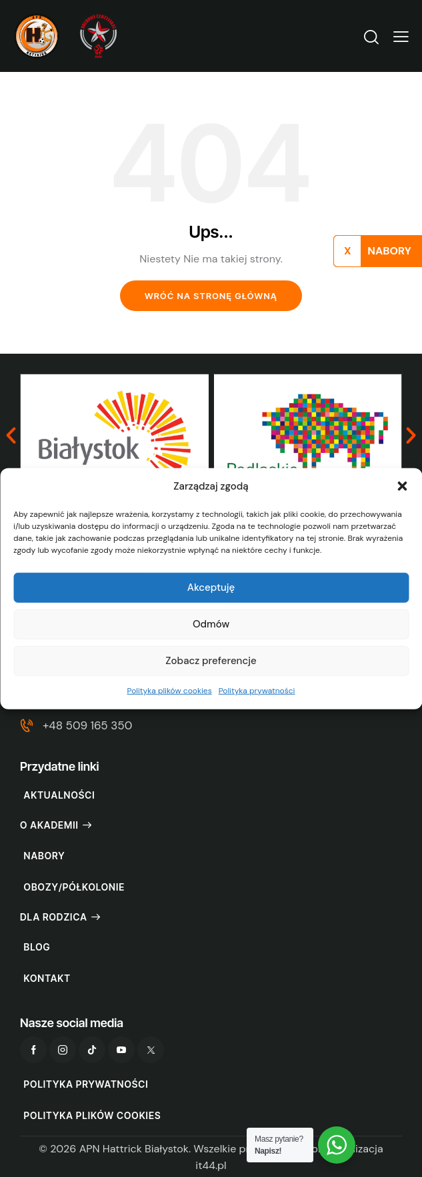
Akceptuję (211, 587)
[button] (402, 486)
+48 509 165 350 (87, 725)
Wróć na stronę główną (211, 295)
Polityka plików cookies (169, 690)
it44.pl (210, 1165)
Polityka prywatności (257, 690)
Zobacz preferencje (210, 660)
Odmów (211, 624)
